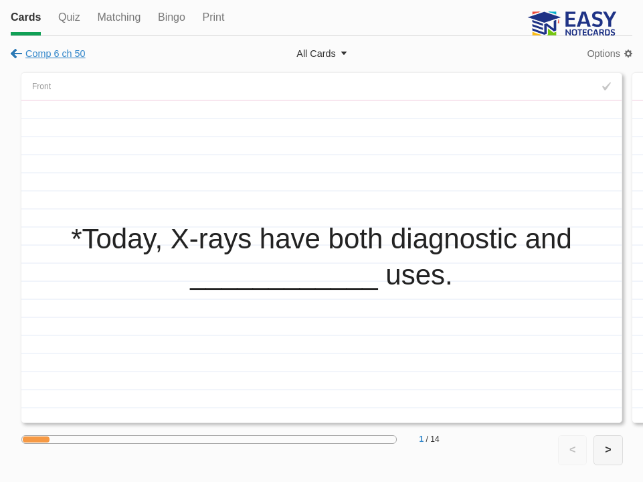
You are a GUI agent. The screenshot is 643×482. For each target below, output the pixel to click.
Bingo (171, 17)
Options (603, 53)
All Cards (315, 53)
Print (213, 17)
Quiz (69, 17)
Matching (119, 17)
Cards (26, 17)
